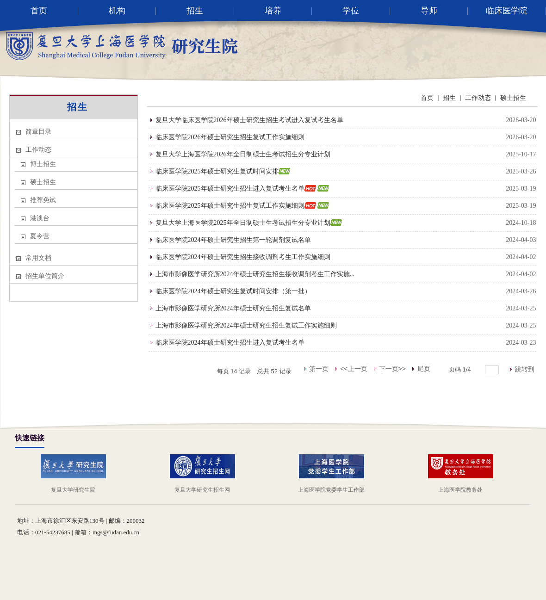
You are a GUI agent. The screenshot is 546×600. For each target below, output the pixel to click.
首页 (427, 97)
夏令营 (40, 236)
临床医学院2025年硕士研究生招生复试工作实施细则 (229, 205)
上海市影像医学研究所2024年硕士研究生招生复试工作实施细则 (246, 325)
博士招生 (43, 164)
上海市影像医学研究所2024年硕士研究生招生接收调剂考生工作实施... (255, 274)
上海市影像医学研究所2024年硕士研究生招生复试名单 (233, 308)
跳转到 (525, 369)
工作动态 (38, 149)
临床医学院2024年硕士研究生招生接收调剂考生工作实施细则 (242, 257)
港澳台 (40, 218)
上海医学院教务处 (460, 490)
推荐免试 (43, 200)
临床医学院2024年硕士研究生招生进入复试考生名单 (229, 342)
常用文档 (38, 257)
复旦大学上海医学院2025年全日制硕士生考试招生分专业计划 (242, 222)
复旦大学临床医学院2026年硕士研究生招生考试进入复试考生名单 (249, 120)
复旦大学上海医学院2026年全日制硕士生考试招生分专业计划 (242, 154)
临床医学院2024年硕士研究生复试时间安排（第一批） (233, 291)
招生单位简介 (44, 275)
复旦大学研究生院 (73, 490)
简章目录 (38, 131)
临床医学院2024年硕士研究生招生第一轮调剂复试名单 (233, 239)
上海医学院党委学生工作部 (331, 490)
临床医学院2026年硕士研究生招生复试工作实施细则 (229, 137)
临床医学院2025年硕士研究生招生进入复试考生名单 (229, 188)
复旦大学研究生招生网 (202, 490)
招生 (77, 107)
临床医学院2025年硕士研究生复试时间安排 (217, 171)
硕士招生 (43, 182)
